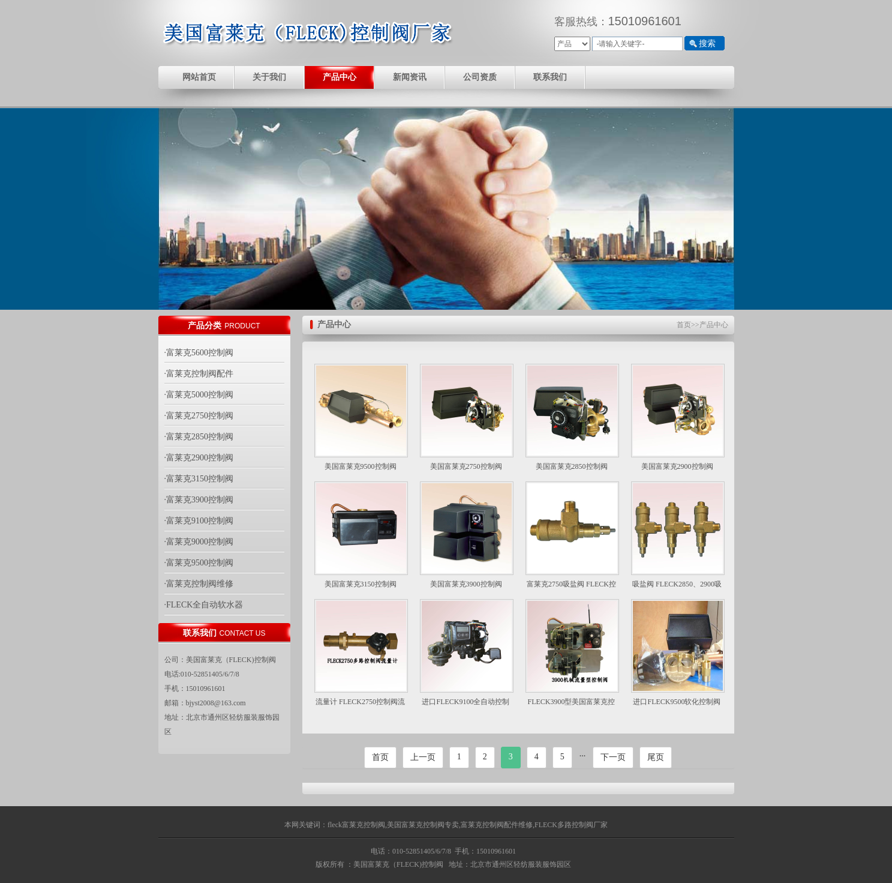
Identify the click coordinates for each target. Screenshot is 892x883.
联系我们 (550, 77)
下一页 (613, 757)
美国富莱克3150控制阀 (361, 584)
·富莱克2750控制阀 (199, 415)
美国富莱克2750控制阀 (466, 466)
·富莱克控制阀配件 (199, 373)
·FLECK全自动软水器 (204, 604)
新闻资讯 (410, 77)
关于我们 (269, 77)
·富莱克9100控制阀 (199, 520)
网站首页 (199, 77)
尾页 (655, 757)
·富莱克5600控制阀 (199, 352)
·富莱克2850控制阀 (199, 436)
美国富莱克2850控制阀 (572, 466)
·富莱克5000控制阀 (199, 394)
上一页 (423, 757)
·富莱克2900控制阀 (199, 457)
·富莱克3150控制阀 (199, 478)
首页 (684, 325)
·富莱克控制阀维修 (199, 583)
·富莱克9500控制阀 (199, 562)
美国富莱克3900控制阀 (466, 584)
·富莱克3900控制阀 (199, 499)
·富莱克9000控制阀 (199, 541)
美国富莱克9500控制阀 (361, 466)
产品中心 (339, 77)
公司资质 (480, 77)
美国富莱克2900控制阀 (677, 466)
